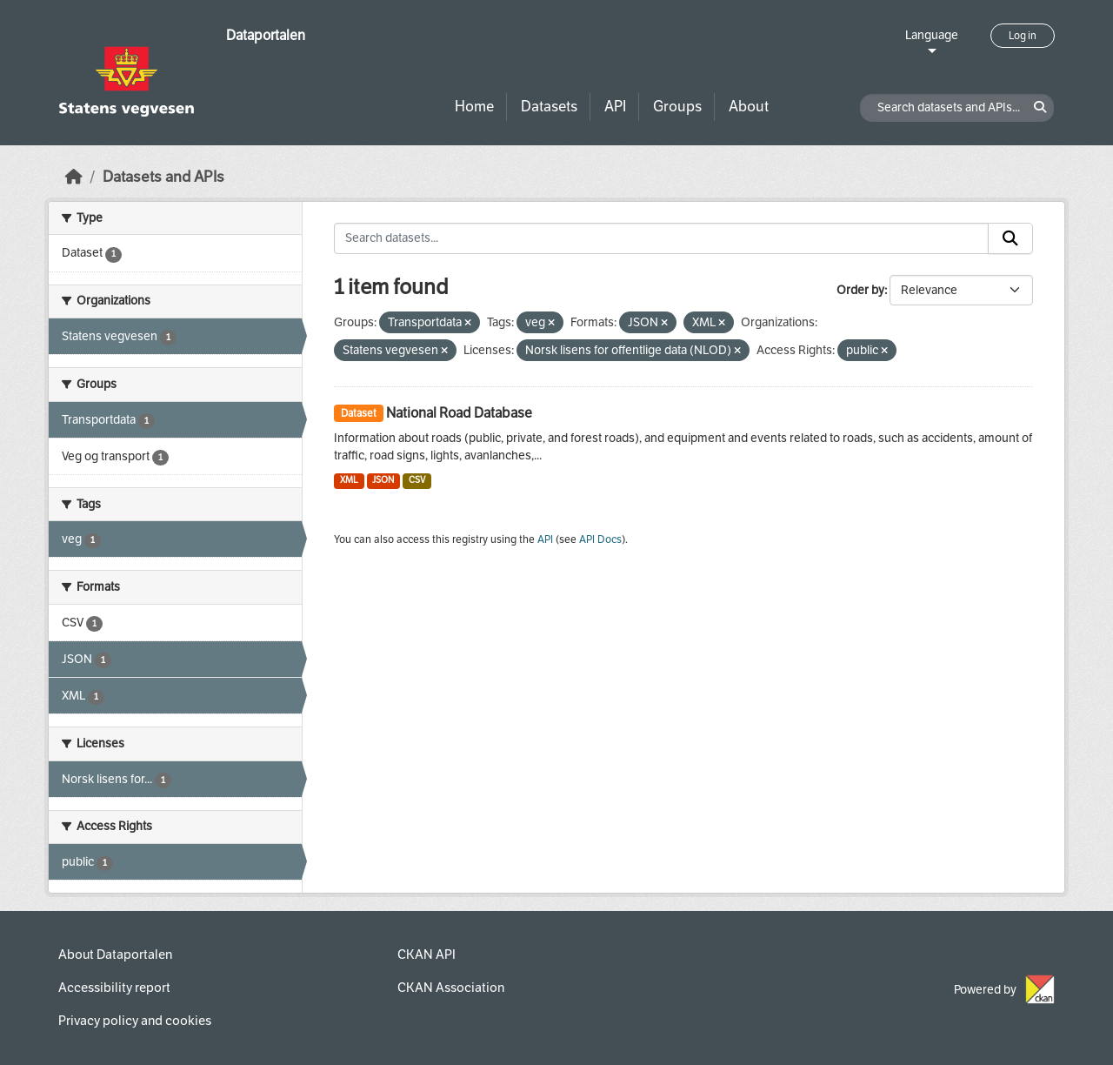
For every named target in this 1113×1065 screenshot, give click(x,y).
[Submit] (1010, 238)
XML (349, 480)
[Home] (74, 177)
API (615, 106)
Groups (677, 106)
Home (474, 106)
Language (931, 35)
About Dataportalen (115, 954)
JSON (383, 480)
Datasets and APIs (163, 177)
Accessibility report (114, 987)
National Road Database (459, 413)
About (749, 106)
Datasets (549, 106)
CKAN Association (450, 987)
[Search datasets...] (661, 238)
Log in (1022, 36)
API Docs (600, 539)
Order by (860, 290)
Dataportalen (265, 35)
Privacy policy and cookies (134, 1020)
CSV (417, 480)
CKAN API (426, 954)
